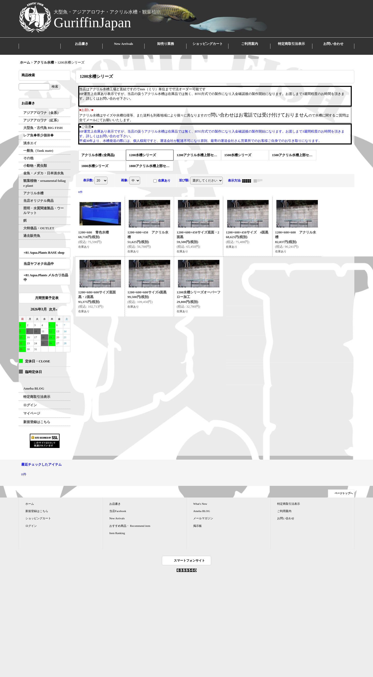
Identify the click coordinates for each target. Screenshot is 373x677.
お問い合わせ (285, 513)
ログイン (30, 400)
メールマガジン (203, 513)
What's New (200, 499)
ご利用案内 (284, 506)
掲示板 (197, 520)
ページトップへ (344, 488)
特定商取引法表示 (36, 392)
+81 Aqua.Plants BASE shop (44, 248)
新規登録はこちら (36, 417)
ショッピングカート (38, 513)
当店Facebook (117, 506)
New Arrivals (117, 513)
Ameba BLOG (33, 384)
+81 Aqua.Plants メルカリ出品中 (46, 272)
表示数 (88, 175)
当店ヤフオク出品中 (40, 259)
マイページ (31, 409)
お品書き (115, 499)
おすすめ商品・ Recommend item (129, 520)
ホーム (29, 499)
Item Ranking (117, 528)
